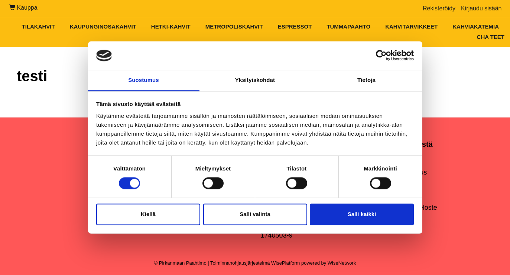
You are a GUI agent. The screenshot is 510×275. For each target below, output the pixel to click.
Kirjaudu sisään (481, 8)
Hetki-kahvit (171, 26)
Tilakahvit (38, 26)
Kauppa (23, 7)
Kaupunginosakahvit (103, 26)
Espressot (295, 26)
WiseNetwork (342, 263)
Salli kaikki (362, 214)
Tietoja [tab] (366, 80)
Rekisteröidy (439, 8)
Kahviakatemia (475, 26)
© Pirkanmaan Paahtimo (180, 263)
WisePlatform (285, 263)
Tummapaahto (348, 26)
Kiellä (148, 214)
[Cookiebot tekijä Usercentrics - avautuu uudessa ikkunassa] (381, 55)
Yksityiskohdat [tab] (255, 80)
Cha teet (490, 37)
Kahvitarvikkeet (411, 26)
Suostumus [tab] (143, 80)
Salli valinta (255, 214)
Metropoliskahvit (234, 26)
